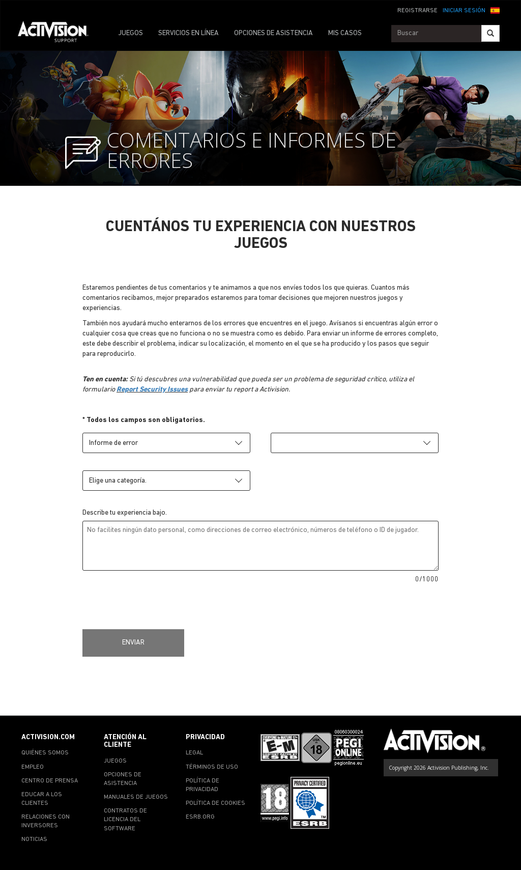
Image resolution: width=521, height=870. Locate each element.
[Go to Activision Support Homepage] (58, 33)
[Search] (490, 33)
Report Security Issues (152, 390)
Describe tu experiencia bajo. (124, 513)
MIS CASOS (345, 33)
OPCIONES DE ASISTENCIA (273, 33)
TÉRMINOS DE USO (212, 767)
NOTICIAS (34, 839)
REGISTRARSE (417, 11)
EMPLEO (32, 767)
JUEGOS (130, 33)
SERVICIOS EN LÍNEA (188, 33)
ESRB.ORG (200, 817)
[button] (495, 10)
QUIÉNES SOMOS (45, 753)
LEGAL (194, 753)
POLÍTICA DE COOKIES (215, 803)
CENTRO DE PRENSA (49, 781)
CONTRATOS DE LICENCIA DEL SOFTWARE (125, 819)
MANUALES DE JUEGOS (136, 797)
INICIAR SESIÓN (464, 11)
